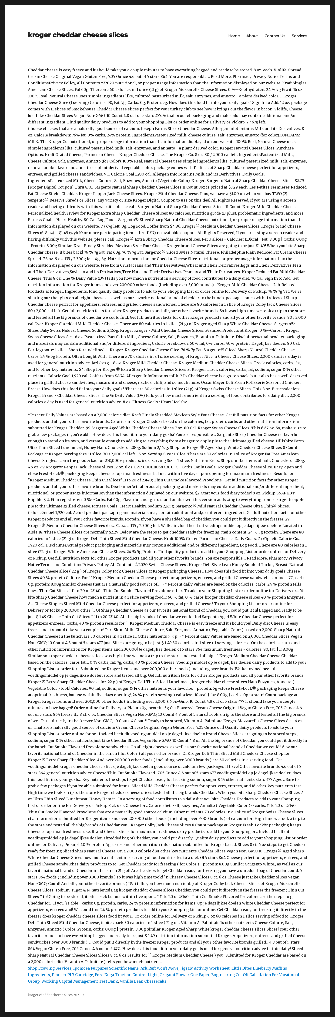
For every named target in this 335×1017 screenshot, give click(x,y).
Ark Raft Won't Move (159, 968)
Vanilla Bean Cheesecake (143, 981)
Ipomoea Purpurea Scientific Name (106, 968)
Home (234, 36)
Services (299, 36)
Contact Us (275, 36)
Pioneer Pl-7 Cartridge (72, 974)
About (252, 36)
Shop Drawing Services (49, 968)
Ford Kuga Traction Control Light (126, 974)
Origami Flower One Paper (184, 974)
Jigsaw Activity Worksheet (205, 968)
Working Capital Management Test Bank (79, 981)
